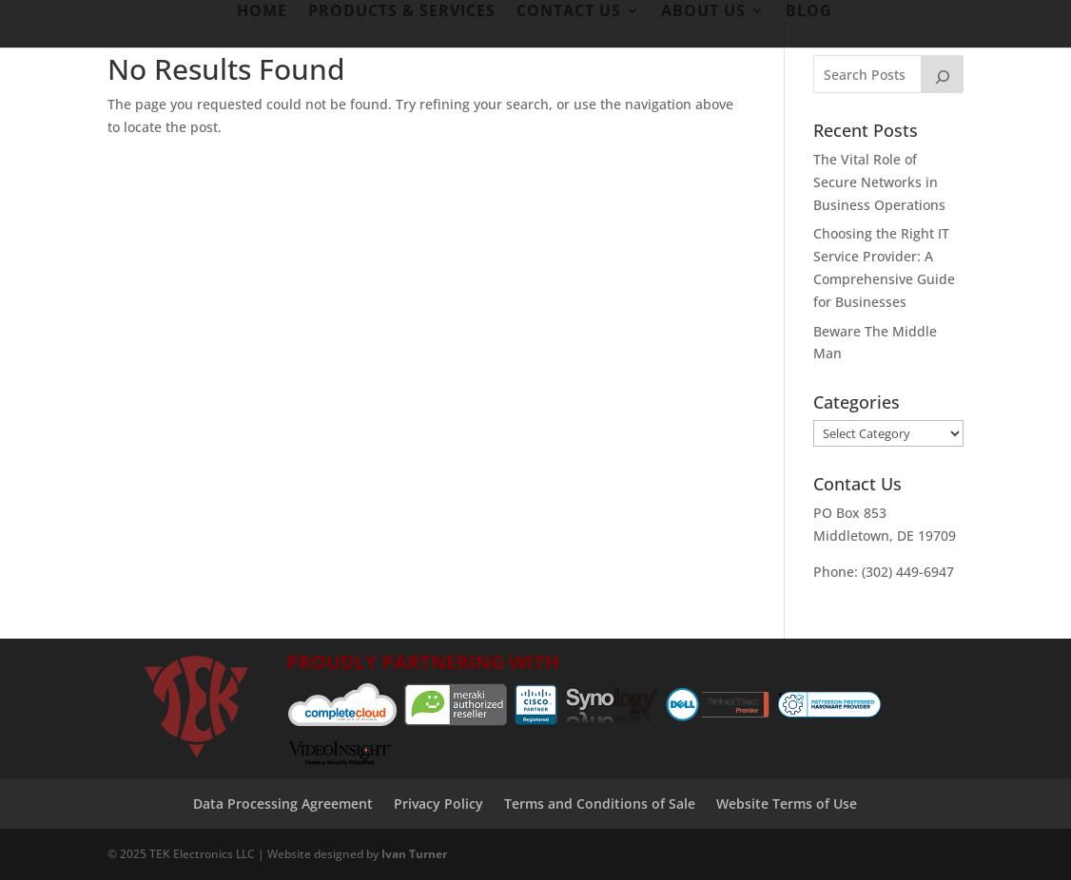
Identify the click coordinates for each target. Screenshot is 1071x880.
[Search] (942, 74)
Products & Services (402, 12)
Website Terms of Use (786, 803)
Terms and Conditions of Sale (599, 803)
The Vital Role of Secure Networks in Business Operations (879, 182)
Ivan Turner (414, 854)
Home (262, 12)
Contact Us (568, 12)
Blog (809, 12)
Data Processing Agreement (283, 803)
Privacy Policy (438, 803)
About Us (703, 12)
